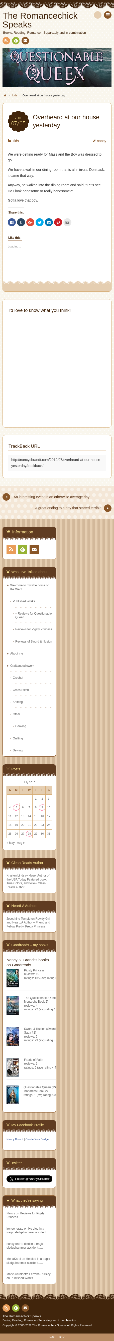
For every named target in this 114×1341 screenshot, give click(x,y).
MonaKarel (14, 1259)
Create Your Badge (37, 1139)
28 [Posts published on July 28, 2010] (29, 833)
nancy (101, 141)
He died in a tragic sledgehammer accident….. (29, 1230)
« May (11, 843)
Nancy (11, 1213)
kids (16, 141)
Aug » (21, 843)
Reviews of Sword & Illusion (33, 641)
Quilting (18, 738)
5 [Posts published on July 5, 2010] (16, 807)
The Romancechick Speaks (22, 1316)
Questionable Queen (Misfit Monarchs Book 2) (42, 1089)
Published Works (24, 601)
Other (16, 714)
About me (16, 653)
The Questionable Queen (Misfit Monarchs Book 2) (45, 999)
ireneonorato (15, 1228)
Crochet (18, 677)
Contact (25, 41)
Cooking (20, 726)
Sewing (18, 750)
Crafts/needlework (22, 666)
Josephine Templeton (21, 918)
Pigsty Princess (34, 970)
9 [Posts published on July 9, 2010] (42, 807)
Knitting (18, 702)
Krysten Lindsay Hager (22, 875)
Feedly (15, 41)
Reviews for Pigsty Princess (33, 629)
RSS (6, 41)
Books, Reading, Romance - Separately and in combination (39, 1320)
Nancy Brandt (15, 1139)
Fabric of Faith (33, 1060)
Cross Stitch (21, 690)
